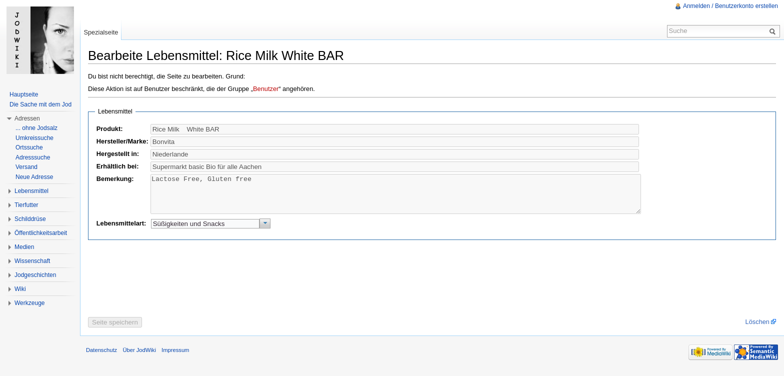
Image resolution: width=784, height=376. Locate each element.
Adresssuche (33, 157)
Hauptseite (24, 94)
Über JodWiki (139, 357)
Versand (27, 167)
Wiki (20, 289)
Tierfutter (26, 205)
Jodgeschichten (35, 275)
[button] (265, 231)
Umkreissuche (35, 138)
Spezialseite (101, 32)
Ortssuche (29, 147)
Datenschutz (101, 357)
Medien (24, 247)
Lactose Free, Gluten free (396, 198)
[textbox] (394, 141)
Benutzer (265, 88)
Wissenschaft (32, 261)
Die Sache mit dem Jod (41, 104)
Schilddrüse (30, 219)
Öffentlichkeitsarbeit (40, 233)
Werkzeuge (29, 303)
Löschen (758, 329)
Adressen (27, 118)
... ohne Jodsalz (37, 128)
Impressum (175, 357)
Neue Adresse (34, 177)
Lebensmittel (31, 191)
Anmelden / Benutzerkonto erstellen (730, 6)
